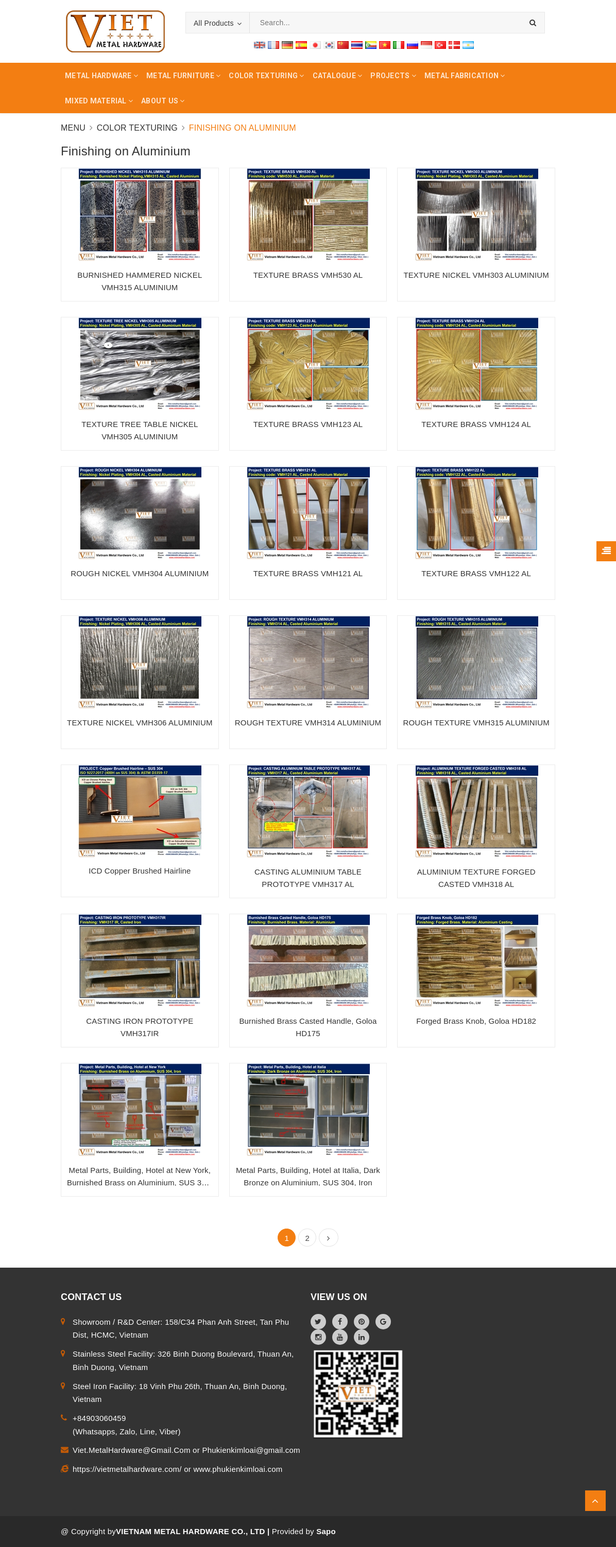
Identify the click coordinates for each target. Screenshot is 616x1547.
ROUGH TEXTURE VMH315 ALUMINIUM (476, 722)
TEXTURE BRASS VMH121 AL (308, 573)
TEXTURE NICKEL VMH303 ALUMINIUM (476, 275)
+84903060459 (99, 1418)
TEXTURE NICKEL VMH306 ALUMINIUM (140, 722)
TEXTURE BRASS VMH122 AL (476, 573)
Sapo (326, 1531)
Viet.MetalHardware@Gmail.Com (133, 1450)
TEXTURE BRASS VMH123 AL (308, 424)
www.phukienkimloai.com (237, 1469)
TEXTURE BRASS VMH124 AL (476, 424)
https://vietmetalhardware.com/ (128, 1469)
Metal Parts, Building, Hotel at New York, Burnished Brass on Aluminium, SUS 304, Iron (140, 1182)
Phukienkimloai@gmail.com (251, 1450)
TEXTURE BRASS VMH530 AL (308, 275)
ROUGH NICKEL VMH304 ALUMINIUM (140, 573)
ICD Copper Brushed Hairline (140, 870)
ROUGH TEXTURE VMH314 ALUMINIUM (308, 722)
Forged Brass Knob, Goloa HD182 (476, 1021)
